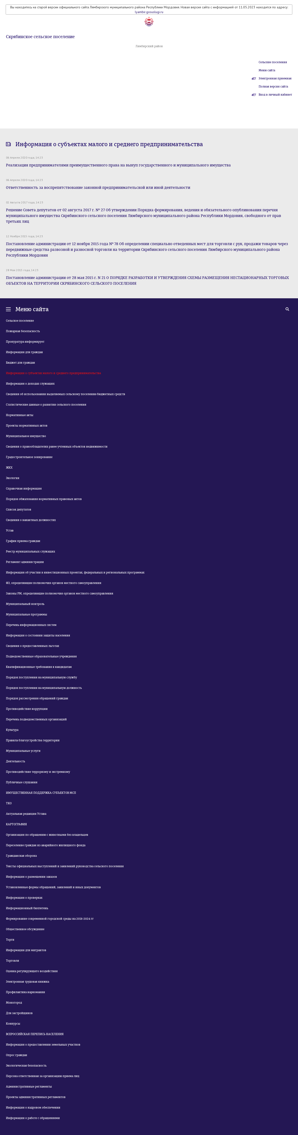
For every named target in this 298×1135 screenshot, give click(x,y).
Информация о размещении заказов (31, 876)
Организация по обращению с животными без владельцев (47, 834)
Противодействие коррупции (27, 709)
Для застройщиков (19, 1013)
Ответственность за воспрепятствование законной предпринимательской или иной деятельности (98, 187)
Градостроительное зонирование (29, 457)
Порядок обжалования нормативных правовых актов (44, 499)
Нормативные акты (19, 415)
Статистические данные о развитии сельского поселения (46, 404)
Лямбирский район (149, 46)
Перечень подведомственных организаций (36, 719)
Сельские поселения (273, 62)
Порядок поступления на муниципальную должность (44, 688)
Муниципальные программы (26, 614)
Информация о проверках (24, 897)
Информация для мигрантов (26, 950)
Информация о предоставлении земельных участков (43, 1044)
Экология (12, 478)
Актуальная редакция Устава (26, 813)
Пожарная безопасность (23, 331)
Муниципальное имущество (26, 436)
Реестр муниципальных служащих (30, 551)
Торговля (12, 960)
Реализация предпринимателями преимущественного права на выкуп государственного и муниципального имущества (118, 165)
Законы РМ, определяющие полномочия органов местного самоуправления (59, 593)
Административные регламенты (29, 1086)
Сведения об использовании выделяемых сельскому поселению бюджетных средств (65, 394)
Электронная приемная (275, 78)
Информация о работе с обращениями (33, 1118)
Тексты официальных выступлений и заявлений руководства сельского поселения (65, 866)
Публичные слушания (21, 782)
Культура (12, 730)
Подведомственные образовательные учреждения (41, 656)
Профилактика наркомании (25, 992)
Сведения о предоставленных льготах (32, 646)
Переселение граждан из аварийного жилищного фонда (45, 845)
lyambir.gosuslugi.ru (149, 12)
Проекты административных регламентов (36, 1097)
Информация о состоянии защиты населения (38, 635)
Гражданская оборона (21, 855)
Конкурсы (13, 1023)
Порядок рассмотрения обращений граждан (37, 698)
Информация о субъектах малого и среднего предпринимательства (53, 373)
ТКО (9, 803)
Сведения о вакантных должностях (31, 520)
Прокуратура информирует (25, 341)
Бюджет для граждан (20, 362)
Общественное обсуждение (25, 929)
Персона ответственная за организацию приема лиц (42, 1076)
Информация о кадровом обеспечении (33, 1107)
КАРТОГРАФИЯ (16, 824)
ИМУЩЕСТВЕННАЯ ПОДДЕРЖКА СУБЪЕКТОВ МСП (41, 792)
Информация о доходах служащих (30, 383)
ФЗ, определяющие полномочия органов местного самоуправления (53, 583)
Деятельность (15, 761)
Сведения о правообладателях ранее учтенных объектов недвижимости (57, 446)
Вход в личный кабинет (275, 94)
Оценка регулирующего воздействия (32, 971)
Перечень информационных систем (31, 625)
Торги (10, 939)
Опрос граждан (16, 1055)
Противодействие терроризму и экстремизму (38, 772)
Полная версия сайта (273, 86)
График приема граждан (23, 541)
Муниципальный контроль (25, 604)
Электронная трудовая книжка (27, 981)
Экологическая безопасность (26, 1065)
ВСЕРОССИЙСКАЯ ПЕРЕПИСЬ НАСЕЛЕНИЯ (35, 1034)
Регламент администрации (25, 562)
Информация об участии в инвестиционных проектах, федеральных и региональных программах (75, 572)
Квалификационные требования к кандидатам (39, 667)
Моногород (14, 1002)
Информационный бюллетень (27, 908)
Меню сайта (267, 70)
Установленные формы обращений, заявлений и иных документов (53, 887)
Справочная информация (24, 488)
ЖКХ (9, 467)
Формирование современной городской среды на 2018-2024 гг (50, 918)
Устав (10, 530)
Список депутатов (18, 509)
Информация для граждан (24, 352)
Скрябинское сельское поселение (40, 36)
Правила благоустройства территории (33, 740)
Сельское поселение (20, 320)
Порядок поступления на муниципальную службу (41, 677)
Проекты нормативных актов (26, 425)
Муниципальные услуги (23, 751)
